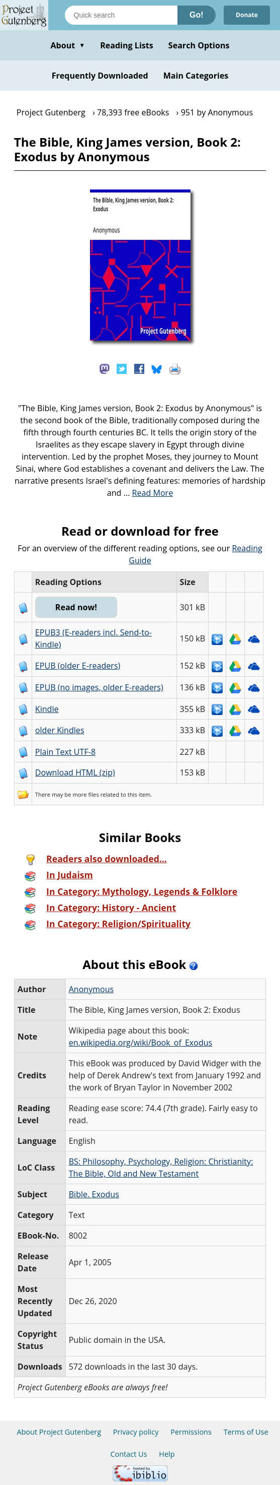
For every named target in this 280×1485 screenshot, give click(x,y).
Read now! (76, 607)
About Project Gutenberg (59, 1432)
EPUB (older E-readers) (77, 665)
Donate (247, 15)
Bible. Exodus (94, 1194)
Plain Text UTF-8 (65, 751)
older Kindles (59, 730)
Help (166, 1454)
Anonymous (91, 989)
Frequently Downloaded (100, 75)
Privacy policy (136, 1432)
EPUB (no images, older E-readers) (99, 687)
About (67, 45)
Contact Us (128, 1454)
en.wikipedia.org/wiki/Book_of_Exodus (141, 1042)
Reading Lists (126, 45)
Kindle (47, 709)
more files (86, 794)
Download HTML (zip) (75, 772)
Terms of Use (246, 1432)
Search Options (199, 45)
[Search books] (121, 15)
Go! (197, 15)
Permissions (191, 1432)
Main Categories (196, 75)
